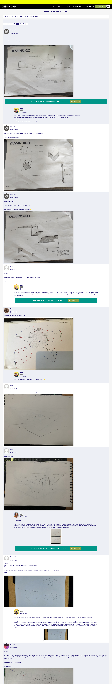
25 (20, 24)
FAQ (48, 668)
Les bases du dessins (16, 16)
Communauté (76, 6)
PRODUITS (60, 6)
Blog (31, 668)
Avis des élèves (33, 671)
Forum (6, 16)
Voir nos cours (75, 75)
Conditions (76, 674)
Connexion (52, 642)
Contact (49, 666)
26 (24, 24)
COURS (54, 6)
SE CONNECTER (88, 6)
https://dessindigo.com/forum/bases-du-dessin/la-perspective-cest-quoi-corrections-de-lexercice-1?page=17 (42, 91)
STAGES (68, 6)
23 (14, 24)
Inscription (60, 642)
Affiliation (49, 671)
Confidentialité (68, 674)
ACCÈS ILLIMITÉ (100, 6)
